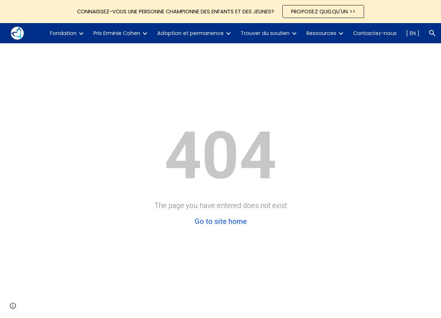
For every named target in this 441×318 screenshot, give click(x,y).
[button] (432, 33)
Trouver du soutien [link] (265, 33)
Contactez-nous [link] (375, 33)
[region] (220, 11)
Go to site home (221, 221)
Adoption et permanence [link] (190, 33)
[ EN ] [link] (412, 33)
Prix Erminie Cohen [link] (117, 33)
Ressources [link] (321, 33)
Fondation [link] (63, 33)
